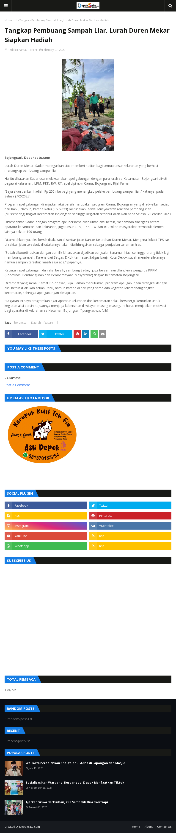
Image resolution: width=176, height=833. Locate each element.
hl (16, 20)
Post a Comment (17, 385)
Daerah (36, 323)
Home (9, 20)
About (149, 827)
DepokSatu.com (29, 827)
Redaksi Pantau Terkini (22, 50)
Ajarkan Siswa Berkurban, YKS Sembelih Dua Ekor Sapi (67, 802)
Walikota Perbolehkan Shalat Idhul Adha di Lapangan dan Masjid (75, 763)
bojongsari (21, 323)
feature (48, 323)
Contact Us (164, 827)
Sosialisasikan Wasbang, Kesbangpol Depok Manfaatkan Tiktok (75, 782)
